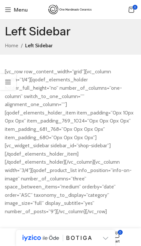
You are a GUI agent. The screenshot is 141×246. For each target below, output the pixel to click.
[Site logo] (70, 9)
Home (11, 45)
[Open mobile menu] (16, 9)
